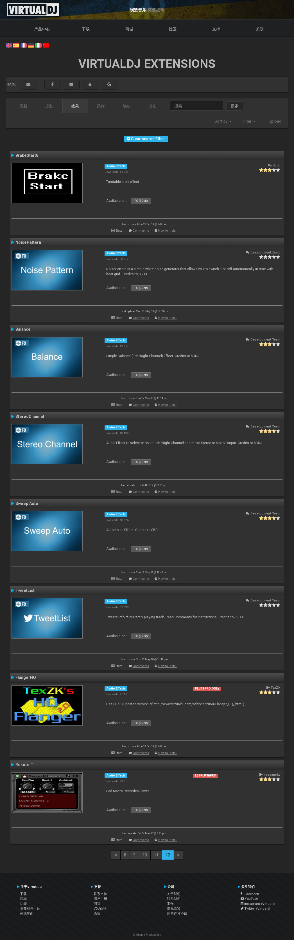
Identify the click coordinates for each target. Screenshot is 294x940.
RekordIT (24, 764)
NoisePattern (28, 242)
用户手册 (100, 899)
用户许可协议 (177, 914)
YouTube (249, 899)
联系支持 (100, 894)
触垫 (127, 106)
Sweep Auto (26, 503)
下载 (86, 29)
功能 (23, 904)
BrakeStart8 (26, 155)
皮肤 (49, 106)
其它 (153, 106)
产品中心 (42, 29)
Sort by (223, 121)
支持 (216, 29)
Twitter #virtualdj (255, 908)
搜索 (235, 106)
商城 (129, 29)
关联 (260, 29)
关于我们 (173, 894)
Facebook (250, 894)
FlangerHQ (25, 677)
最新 (23, 106)
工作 (170, 904)
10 (145, 855)
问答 (97, 904)
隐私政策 (173, 908)
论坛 (97, 914)
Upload (275, 121)
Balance (23, 329)
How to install (167, 230)
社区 (173, 29)
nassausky (272, 774)
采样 (101, 106)
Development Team (265, 252)
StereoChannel (29, 416)
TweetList (25, 590)
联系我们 (173, 899)
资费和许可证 (30, 908)
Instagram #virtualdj (258, 904)
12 (168, 855)
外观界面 (26, 914)
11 (156, 855)
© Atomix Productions (147, 935)
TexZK (275, 688)
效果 (75, 106)
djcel (276, 165)
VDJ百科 (100, 908)
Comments (141, 230)
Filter (249, 121)
